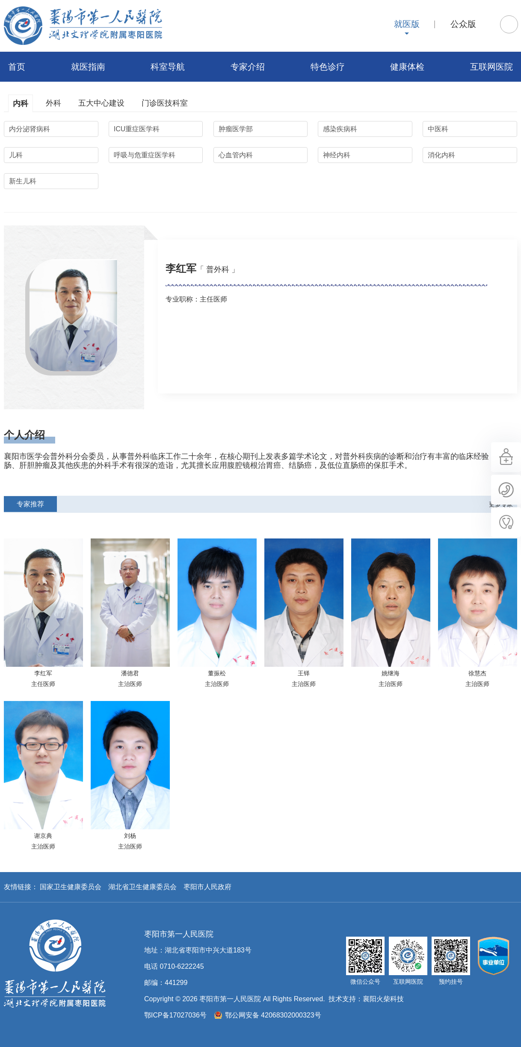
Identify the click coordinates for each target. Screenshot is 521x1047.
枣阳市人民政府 (207, 886)
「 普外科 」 (217, 269)
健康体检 (407, 66)
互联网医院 (491, 66)
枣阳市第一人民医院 (83, 25)
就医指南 (88, 66)
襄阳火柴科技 (383, 999)
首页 (16, 66)
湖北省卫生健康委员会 (142, 886)
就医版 (407, 24)
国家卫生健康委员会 (70, 886)
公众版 (463, 24)
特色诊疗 (328, 66)
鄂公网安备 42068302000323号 (273, 1015)
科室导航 (168, 66)
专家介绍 (248, 66)
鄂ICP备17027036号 (175, 1015)
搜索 (509, 24)
